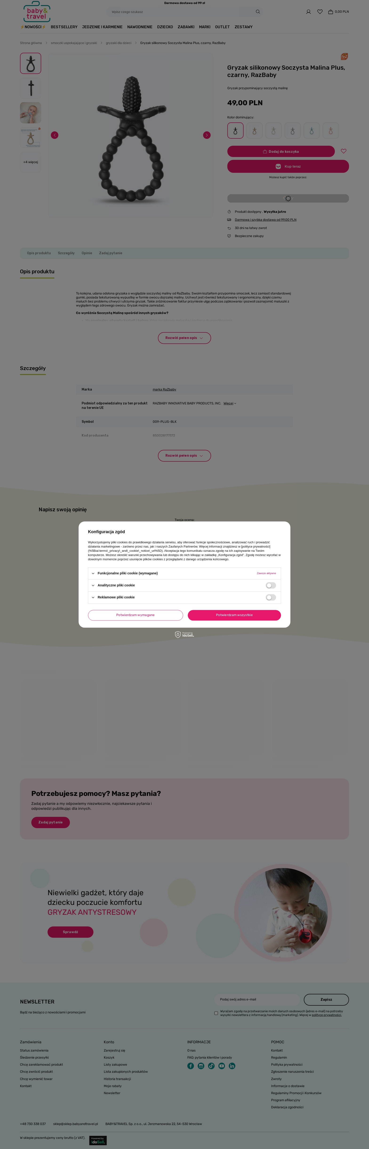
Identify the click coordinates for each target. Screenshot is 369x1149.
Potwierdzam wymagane (135, 615)
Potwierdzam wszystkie (234, 615)
